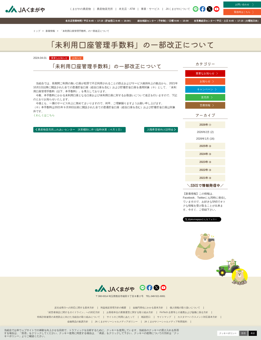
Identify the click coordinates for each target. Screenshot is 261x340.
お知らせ (205, 81)
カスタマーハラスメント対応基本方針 (197, 317)
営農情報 (205, 105)
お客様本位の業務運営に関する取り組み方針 (130, 312)
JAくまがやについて (178, 8)
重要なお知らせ (205, 73)
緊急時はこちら (242, 12)
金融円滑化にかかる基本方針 (148, 307)
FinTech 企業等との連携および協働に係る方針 (184, 312)
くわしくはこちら (44, 115)
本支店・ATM (127, 8)
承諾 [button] (253, 333)
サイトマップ (164, 317)
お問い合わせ (242, 4)
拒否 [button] (243, 333)
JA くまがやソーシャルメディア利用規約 (165, 321)
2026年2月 (203, 132)
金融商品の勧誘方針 (77, 321)
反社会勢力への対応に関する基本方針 (74, 307)
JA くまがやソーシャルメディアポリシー (116, 321)
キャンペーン (205, 89)
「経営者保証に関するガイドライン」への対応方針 (73, 312)
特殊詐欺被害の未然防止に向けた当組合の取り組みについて (68, 317)
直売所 (205, 97)
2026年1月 (202, 138)
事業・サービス (150, 8)
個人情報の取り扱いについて (185, 307)
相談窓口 (145, 317)
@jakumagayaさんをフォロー (202, 219)
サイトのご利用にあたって (121, 317)
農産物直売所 (105, 8)
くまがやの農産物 (80, 8)
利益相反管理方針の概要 (113, 307)
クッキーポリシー (228, 333)
